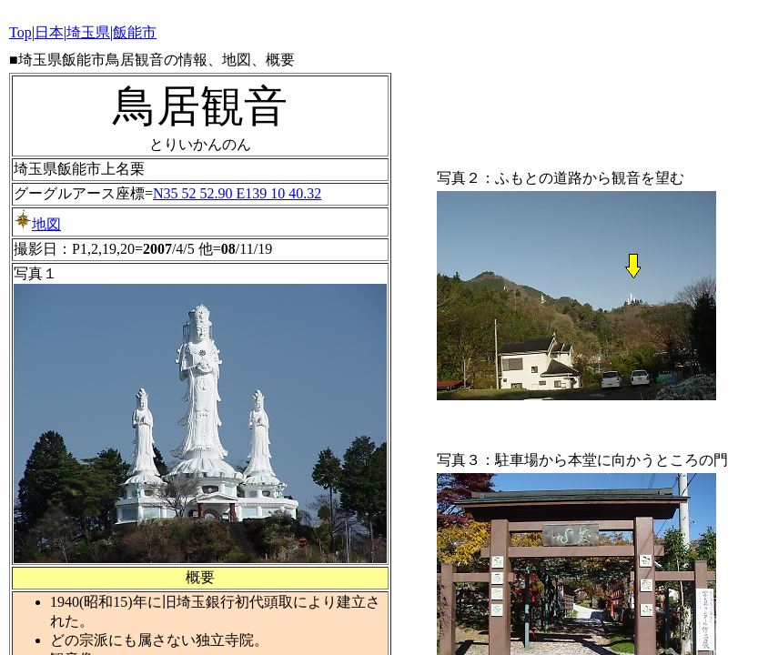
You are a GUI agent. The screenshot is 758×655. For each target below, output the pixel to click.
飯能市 (135, 32)
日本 (49, 32)
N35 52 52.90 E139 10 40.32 (237, 193)
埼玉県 (88, 32)
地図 (37, 224)
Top (20, 32)
